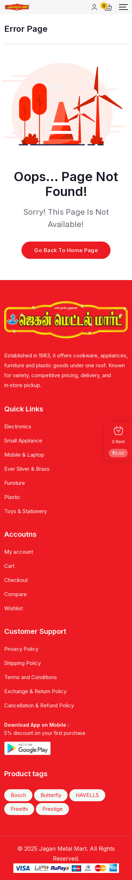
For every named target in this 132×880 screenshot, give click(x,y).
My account (18, 551)
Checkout (16, 580)
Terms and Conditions (30, 677)
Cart (9, 566)
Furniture (14, 483)
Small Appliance (23, 440)
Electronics (17, 426)
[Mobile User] (94, 7)
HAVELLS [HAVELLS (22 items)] (87, 795)
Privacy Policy (21, 649)
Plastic (12, 497)
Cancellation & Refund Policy (39, 705)
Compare (15, 594)
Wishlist (13, 608)
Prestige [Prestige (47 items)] (52, 808)
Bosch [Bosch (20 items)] (18, 795)
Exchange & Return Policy (35, 691)
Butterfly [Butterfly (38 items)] (50, 795)
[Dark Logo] (17, 7)
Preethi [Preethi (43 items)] (19, 808)
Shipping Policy (22, 663)
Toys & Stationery (25, 511)
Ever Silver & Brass (27, 468)
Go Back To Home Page (66, 250)
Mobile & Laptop (24, 454)
